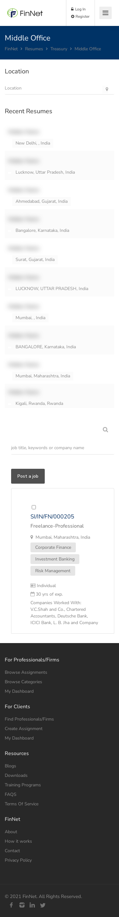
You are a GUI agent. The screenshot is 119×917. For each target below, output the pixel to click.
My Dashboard (19, 691)
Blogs (10, 766)
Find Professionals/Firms (29, 719)
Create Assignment (24, 729)
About (11, 832)
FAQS (11, 794)
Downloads (16, 775)
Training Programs (23, 785)
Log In (78, 9)
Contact (12, 851)
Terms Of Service (21, 804)
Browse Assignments (26, 672)
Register (80, 16)
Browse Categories (23, 682)
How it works (18, 841)
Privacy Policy (18, 860)
